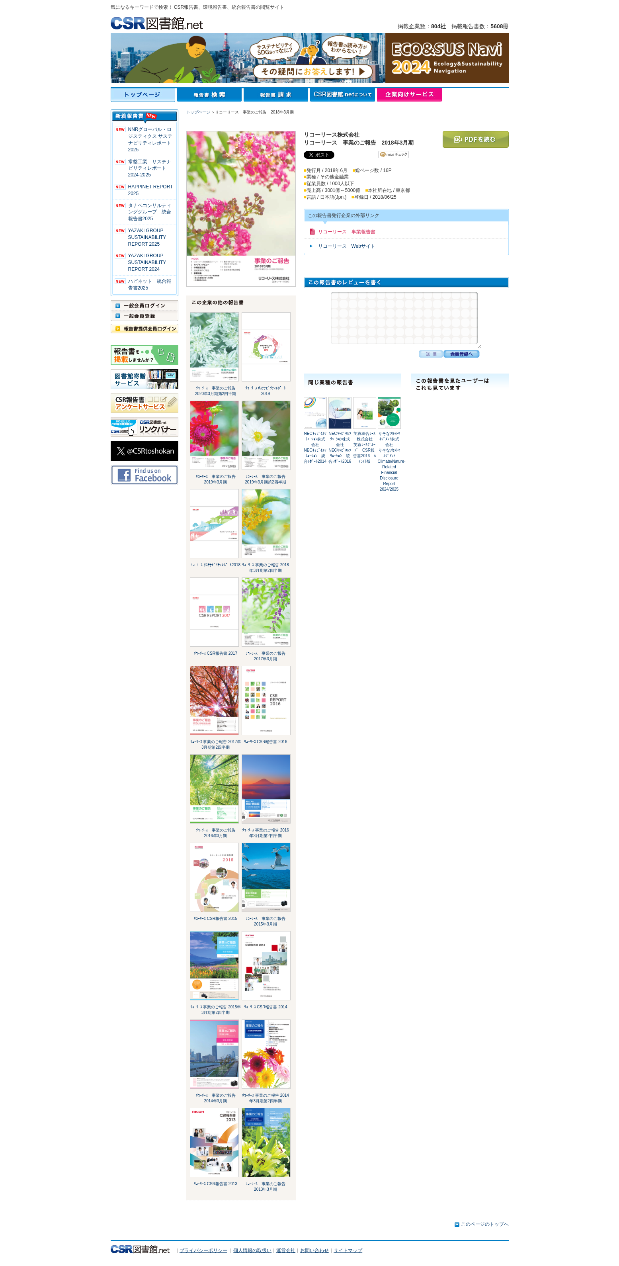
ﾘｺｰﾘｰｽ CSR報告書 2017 (215, 653)
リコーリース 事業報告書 (346, 232)
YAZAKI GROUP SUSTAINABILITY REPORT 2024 (147, 262)
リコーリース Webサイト (346, 246)
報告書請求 (277, 95)
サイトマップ (348, 1250)
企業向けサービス (409, 95)
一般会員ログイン (144, 305)
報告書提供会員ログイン (144, 328)
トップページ (144, 95)
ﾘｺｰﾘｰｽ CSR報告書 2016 (265, 742)
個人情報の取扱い (252, 1250)
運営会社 (285, 1250)
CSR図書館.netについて (343, 95)
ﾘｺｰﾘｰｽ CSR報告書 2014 (265, 1007)
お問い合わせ (314, 1250)
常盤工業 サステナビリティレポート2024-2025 (149, 168)
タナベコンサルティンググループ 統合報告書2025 (149, 212)
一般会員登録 (144, 316)
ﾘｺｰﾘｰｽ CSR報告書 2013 (215, 1184)
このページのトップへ (485, 1224)
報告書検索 (210, 95)
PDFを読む (476, 139)
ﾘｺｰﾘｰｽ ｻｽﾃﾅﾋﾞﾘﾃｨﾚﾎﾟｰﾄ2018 (215, 565)
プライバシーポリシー (203, 1250)
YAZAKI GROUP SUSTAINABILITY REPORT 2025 (147, 237)
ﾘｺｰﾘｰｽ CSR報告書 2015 (215, 918)
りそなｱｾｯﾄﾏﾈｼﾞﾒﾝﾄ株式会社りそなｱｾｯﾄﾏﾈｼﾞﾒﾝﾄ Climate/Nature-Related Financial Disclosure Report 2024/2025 (392, 461)
